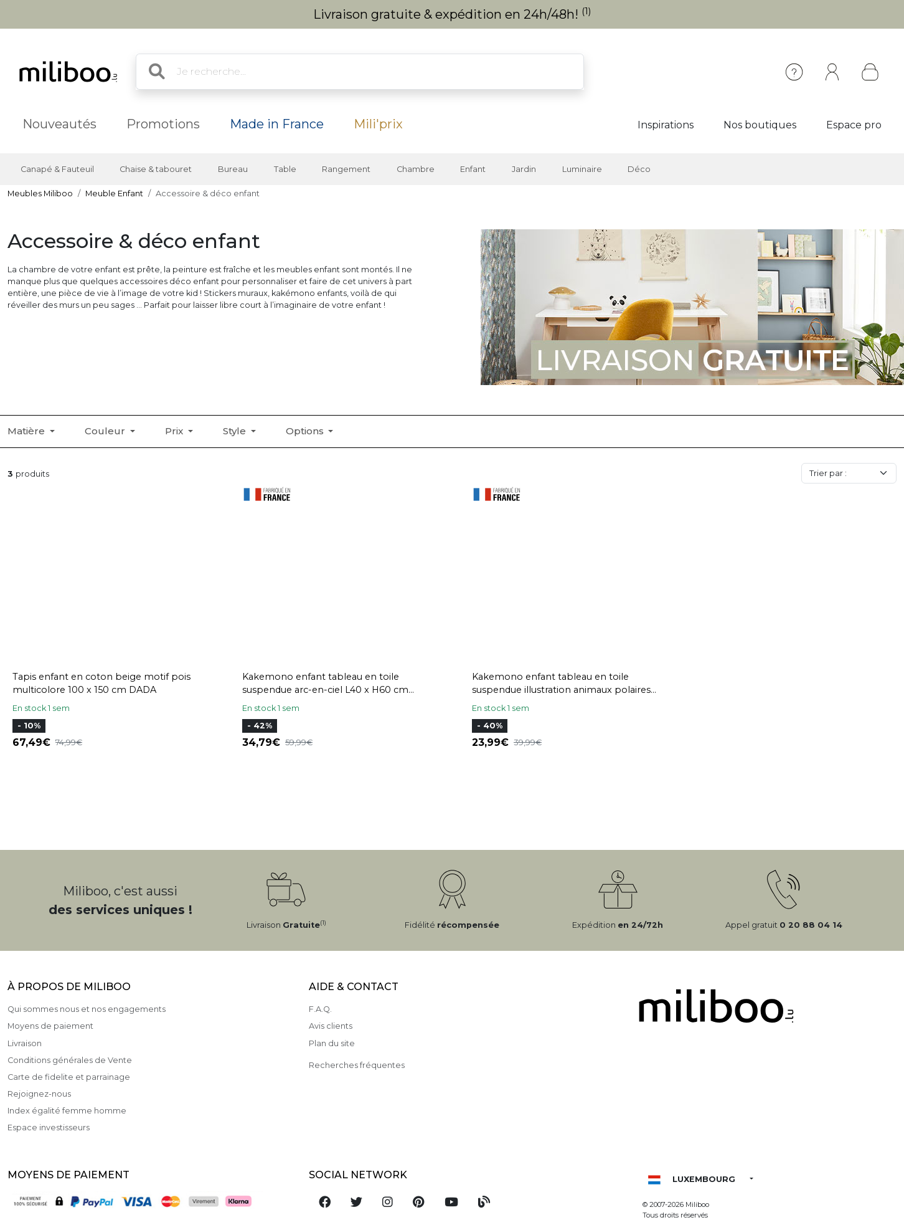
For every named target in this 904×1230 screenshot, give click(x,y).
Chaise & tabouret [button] (156, 169)
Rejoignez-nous (39, 1094)
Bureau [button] (233, 169)
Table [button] (285, 169)
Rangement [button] (346, 169)
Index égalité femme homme (66, 1110)
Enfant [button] (473, 169)
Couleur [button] (106, 431)
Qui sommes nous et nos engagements (86, 1009)
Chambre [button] (416, 169)
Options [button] (306, 431)
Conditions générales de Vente (69, 1060)
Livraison (24, 1043)
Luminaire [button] (582, 169)
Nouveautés (59, 124)
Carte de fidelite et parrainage (68, 1077)
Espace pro (854, 125)
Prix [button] (175, 431)
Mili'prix (378, 124)
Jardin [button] (524, 169)
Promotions (163, 124)
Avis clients (330, 1026)
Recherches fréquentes (357, 1065)
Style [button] (235, 431)
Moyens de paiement (50, 1026)
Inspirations (666, 125)
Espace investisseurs (48, 1127)
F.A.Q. (320, 1009)
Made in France (277, 124)
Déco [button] (639, 169)
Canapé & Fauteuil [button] (57, 169)
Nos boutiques (759, 125)
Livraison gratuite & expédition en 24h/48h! (452, 14)
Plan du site (332, 1043)
